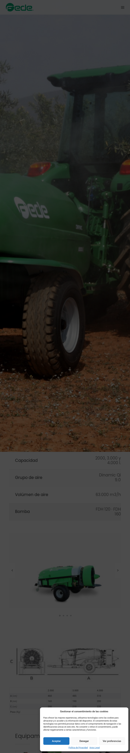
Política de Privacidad (78, 747)
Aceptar (56, 741)
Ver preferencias (112, 741)
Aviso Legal (95, 747)
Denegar (84, 741)
